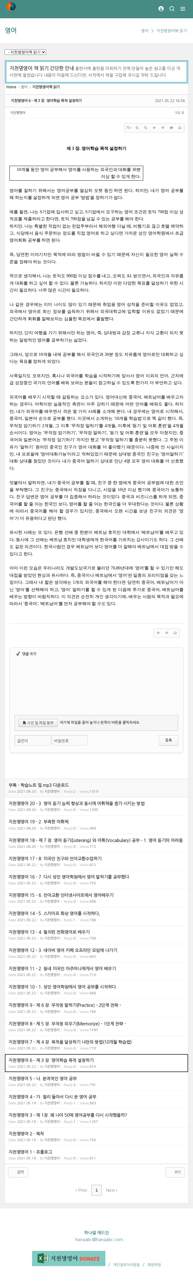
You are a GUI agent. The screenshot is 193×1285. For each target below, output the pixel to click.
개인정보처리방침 (126, 1265)
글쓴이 (22, 741)
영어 (11, 30)
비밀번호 (61, 741)
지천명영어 (17, 113)
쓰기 (174, 1172)
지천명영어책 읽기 (171, 31)
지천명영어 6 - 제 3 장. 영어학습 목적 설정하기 (46, 101)
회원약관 (154, 1265)
